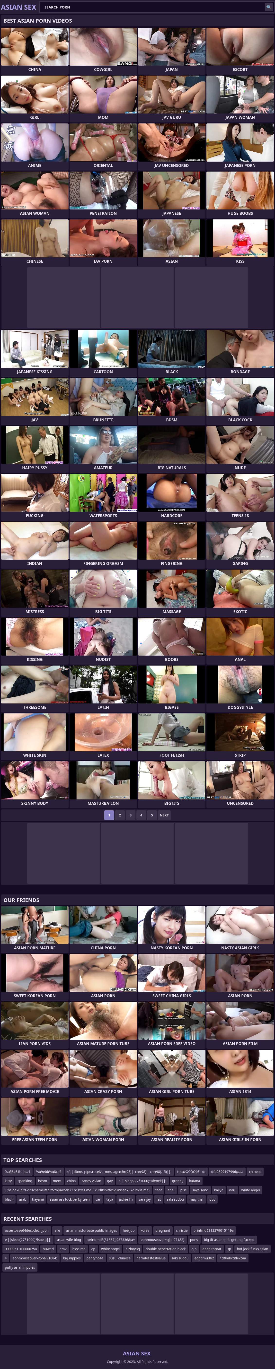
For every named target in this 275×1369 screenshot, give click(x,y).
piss (183, 1190)
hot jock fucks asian (252, 1249)
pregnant (162, 1230)
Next (164, 815)
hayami (38, 1199)
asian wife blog (69, 1239)
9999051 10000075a (21, 1249)
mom (57, 1180)
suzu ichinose (120, 1258)
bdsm (42, 1180)
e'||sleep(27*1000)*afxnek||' (142, 1180)
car (98, 1199)
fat (159, 1199)
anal (171, 1190)
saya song (200, 1190)
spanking (25, 1180)
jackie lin (126, 1199)
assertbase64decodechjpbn (27, 1230)
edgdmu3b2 (204, 1258)
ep (93, 1249)
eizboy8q (132, 1249)
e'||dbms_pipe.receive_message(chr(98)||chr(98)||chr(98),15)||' (119, 1171)
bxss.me (79, 1249)
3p (229, 1249)
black (9, 1199)
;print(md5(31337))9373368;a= (111, 1239)
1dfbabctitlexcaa (233, 1258)
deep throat (212, 1249)
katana (194, 1180)
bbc (212, 1199)
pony (194, 1239)
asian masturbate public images (91, 1230)
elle (57, 1230)
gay (110, 1180)
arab (22, 1199)
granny (177, 1180)
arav (63, 1249)
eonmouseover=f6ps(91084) (35, 1258)
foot (158, 1190)
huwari (48, 1249)
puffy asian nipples (20, 1267)
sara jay (145, 1199)
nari (232, 1190)
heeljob (129, 1230)
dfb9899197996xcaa (227, 1171)
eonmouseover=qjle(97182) (162, 1239)
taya (109, 1199)
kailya (218, 1190)
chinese (255, 1171)
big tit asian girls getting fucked (229, 1239)
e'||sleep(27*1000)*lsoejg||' (28, 1239)
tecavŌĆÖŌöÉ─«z (191, 1171)
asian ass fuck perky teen (70, 1199)
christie (182, 1230)
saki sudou (175, 1199)
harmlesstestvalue (151, 1258)
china (71, 1180)
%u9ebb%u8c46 (48, 1171)
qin (194, 1249)
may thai (197, 1199)
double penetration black (166, 1249)
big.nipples (71, 1258)
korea (145, 1230)
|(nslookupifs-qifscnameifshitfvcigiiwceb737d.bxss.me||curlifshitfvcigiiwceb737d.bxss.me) (77, 1190)
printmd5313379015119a (214, 1230)
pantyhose (95, 1258)
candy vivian (91, 1180)
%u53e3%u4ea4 (17, 1171)
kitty (8, 1180)
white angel (250, 1190)
